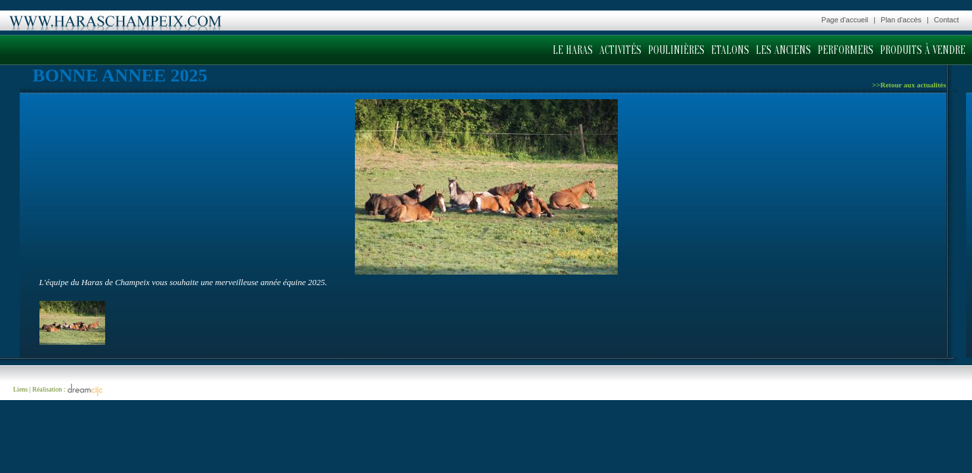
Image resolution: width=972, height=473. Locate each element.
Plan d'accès (901, 20)
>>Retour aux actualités (909, 85)
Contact (946, 20)
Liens (20, 389)
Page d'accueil (845, 20)
